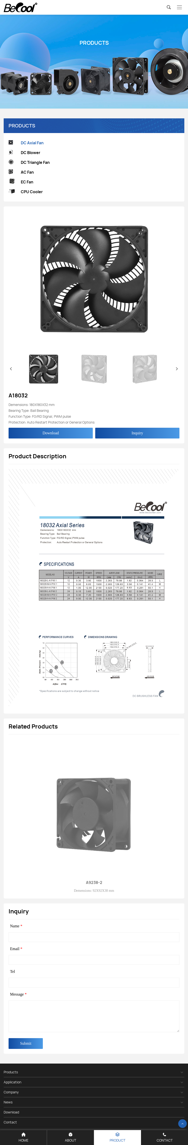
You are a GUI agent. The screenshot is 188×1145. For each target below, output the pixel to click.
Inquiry (137, 433)
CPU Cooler (26, 192)
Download (51, 433)
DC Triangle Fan (29, 162)
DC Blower (24, 153)
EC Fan (21, 182)
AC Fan (21, 172)
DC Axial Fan (26, 143)
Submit (25, 1043)
